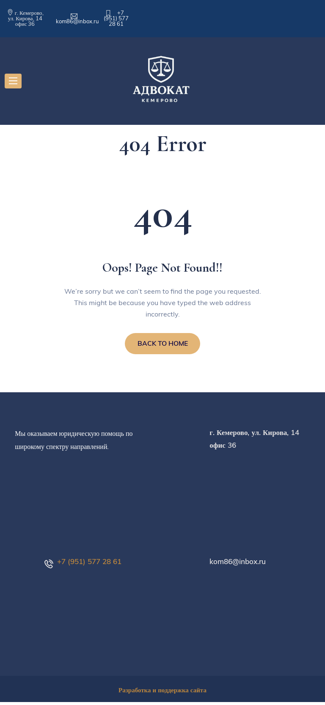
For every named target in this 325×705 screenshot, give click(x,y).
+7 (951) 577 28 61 (116, 18)
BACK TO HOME (163, 345)
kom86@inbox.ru (77, 21)
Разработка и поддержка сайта (162, 693)
